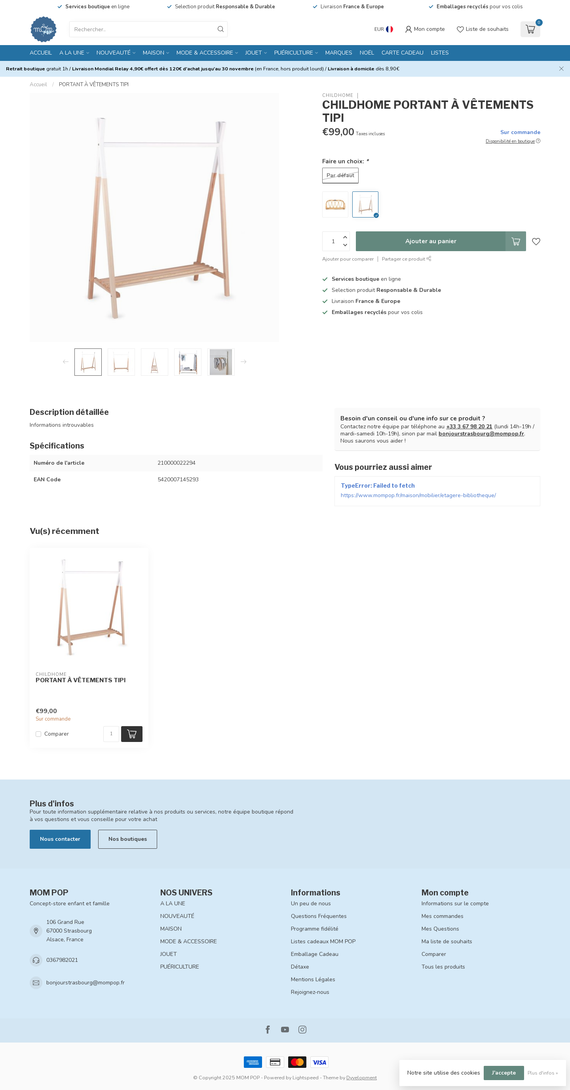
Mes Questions (440, 929)
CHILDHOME (337, 95)
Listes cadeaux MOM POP (323, 941)
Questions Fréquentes (319, 916)
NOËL (367, 53)
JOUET (253, 53)
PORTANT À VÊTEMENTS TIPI (94, 84)
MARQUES (338, 53)
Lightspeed (306, 1077)
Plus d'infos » (543, 1072)
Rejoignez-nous (310, 992)
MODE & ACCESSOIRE (205, 53)
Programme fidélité (314, 929)
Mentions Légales (313, 979)
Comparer (56, 734)
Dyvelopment (361, 1077)
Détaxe (300, 967)
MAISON (153, 53)
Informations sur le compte (455, 903)
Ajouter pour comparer (348, 258)
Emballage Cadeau (314, 954)
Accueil (41, 53)
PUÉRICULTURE (293, 53)
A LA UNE (71, 53)
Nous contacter (60, 839)
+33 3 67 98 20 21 (469, 426)
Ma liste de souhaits (447, 941)
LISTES (440, 53)
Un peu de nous (311, 903)
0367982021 (62, 960)
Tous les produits (443, 967)
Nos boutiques (127, 839)
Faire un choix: (345, 161)
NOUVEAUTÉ (114, 53)
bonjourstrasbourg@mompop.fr (481, 433)
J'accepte (504, 1073)
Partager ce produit (406, 258)
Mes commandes (443, 916)
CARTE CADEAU (403, 53)
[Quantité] (111, 734)
